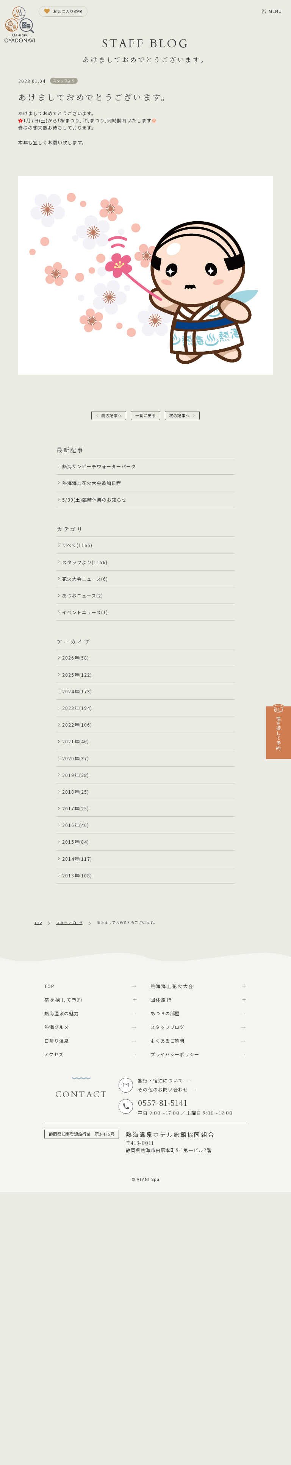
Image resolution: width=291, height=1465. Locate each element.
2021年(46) (75, 741)
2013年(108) (77, 875)
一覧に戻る (145, 415)
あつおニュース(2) (82, 595)
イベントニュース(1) (85, 612)
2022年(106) (77, 724)
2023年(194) (77, 708)
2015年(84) (75, 841)
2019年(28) (75, 775)
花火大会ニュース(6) (85, 578)
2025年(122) (77, 674)
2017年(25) (75, 808)
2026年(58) (75, 657)
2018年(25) (75, 791)
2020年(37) (75, 758)
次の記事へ (179, 415)
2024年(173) (77, 691)
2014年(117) (77, 858)
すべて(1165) (77, 545)
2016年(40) (75, 825)
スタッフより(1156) (85, 562)
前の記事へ (111, 415)
